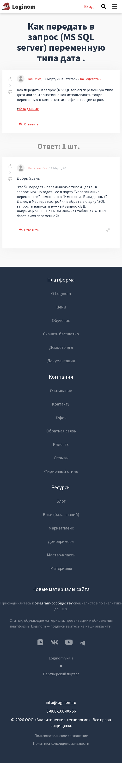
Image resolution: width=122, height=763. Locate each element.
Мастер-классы (61, 555)
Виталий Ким (38, 168)
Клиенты (61, 444)
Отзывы (61, 458)
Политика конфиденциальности (61, 743)
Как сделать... (90, 79)
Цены (61, 307)
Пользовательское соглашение (61, 735)
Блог (61, 501)
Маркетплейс (61, 528)
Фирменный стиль (61, 471)
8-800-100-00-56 (61, 711)
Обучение (61, 320)
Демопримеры (61, 541)
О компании (61, 390)
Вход (89, 6)
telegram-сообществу (54, 603)
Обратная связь (61, 431)
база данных (29, 109)
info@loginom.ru (61, 702)
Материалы (61, 568)
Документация (61, 360)
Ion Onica (35, 79)
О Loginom (61, 293)
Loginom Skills (61, 658)
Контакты (61, 404)
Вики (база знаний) (61, 514)
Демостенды (61, 347)
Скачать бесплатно (61, 334)
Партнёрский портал (61, 673)
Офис (61, 417)
